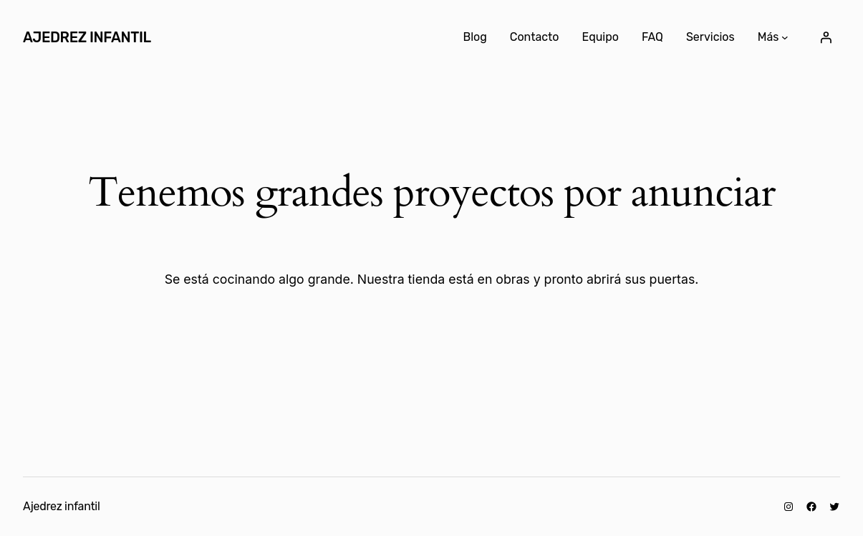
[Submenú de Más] (785, 37)
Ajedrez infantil (87, 37)
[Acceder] (825, 37)
